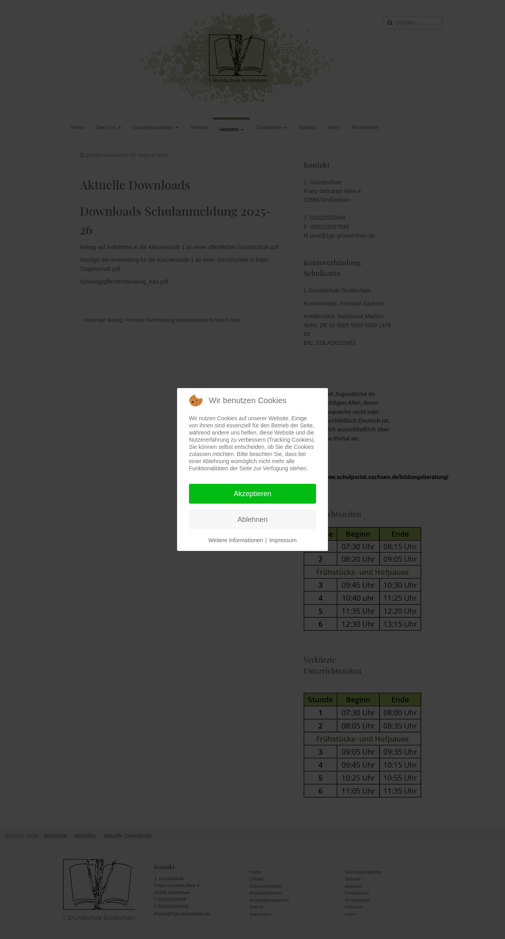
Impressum (283, 540)
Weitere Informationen (235, 540)
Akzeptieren (252, 494)
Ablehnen (252, 520)
